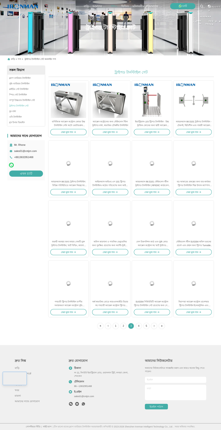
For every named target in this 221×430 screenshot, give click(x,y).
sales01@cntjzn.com (25, 151)
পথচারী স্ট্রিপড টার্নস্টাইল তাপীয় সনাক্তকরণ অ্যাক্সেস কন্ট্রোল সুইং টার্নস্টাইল (68, 305)
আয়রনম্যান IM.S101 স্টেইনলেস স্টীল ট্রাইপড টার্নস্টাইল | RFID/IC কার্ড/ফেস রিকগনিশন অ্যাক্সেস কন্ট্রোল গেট (152, 185)
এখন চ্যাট (26, 173)
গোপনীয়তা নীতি (33, 426)
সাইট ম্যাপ (47, 426)
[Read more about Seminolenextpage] (100, 326)
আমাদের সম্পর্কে (99, 6)
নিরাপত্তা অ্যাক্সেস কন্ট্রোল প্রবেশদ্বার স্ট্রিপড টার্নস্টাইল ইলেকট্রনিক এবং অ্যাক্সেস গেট (193, 305)
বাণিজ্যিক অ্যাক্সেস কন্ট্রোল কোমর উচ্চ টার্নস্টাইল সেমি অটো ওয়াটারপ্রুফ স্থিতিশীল (68, 125)
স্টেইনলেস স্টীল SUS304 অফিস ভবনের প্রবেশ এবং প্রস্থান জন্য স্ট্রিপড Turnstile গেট (193, 245)
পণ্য (114, 6)
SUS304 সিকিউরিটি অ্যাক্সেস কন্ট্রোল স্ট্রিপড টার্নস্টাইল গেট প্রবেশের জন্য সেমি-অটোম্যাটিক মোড (152, 305)
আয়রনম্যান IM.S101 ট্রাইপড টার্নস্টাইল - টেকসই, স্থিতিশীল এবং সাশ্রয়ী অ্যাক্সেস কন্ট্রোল (193, 125)
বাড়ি (86, 6)
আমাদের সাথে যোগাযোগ (156, 6)
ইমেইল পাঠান (156, 406)
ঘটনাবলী (138, 6)
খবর (17, 390)
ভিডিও (125, 6)
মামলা (18, 395)
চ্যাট (183, 6)
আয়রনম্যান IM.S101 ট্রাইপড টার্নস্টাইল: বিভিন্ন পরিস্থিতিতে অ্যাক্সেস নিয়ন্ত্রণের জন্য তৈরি (68, 185)
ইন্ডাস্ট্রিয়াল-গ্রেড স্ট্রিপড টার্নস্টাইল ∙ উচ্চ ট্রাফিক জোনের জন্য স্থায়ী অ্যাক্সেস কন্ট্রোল (152, 125)
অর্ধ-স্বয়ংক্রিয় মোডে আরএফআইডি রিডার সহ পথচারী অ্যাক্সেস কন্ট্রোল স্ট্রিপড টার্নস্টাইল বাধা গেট (110, 305)
